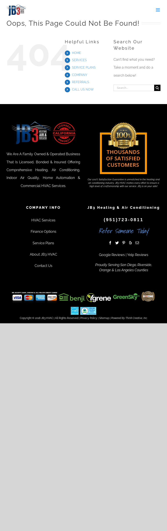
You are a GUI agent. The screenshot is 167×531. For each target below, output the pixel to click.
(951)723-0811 (124, 219)
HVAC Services (43, 220)
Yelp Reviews (137, 255)
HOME (76, 53)
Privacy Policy (88, 318)
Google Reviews (112, 255)
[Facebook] (110, 242)
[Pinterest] (123, 242)
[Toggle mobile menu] (158, 10)
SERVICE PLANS (84, 67)
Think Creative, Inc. (136, 318)
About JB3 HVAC (43, 254)
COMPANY (79, 75)
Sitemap (104, 318)
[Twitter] (117, 242)
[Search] (157, 88)
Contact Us (43, 266)
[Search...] (134, 88)
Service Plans (43, 243)
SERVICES (79, 60)
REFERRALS (80, 82)
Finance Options (43, 231)
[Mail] (137, 242)
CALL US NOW (83, 89)
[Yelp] (130, 242)
